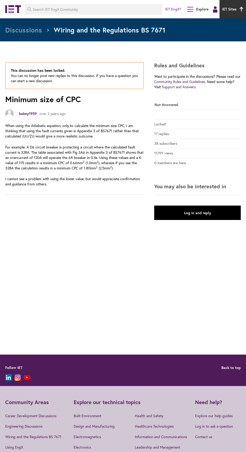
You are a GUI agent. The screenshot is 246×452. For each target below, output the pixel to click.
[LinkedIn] (8, 377)
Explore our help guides (214, 415)
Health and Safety (149, 415)
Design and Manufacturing (94, 426)
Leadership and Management (157, 447)
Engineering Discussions (23, 426)
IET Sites (233, 9)
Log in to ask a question (214, 426)
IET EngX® (173, 9)
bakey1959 (28, 113)
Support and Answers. (179, 86)
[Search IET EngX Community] (93, 9)
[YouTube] (27, 377)
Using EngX (14, 447)
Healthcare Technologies (154, 426)
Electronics (82, 447)
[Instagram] (17, 377)
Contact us (203, 436)
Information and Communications (161, 436)
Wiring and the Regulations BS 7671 (33, 436)
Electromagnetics (87, 436)
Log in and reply (197, 213)
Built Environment (87, 415)
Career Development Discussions (30, 415)
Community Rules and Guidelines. (180, 81)
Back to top (231, 367)
